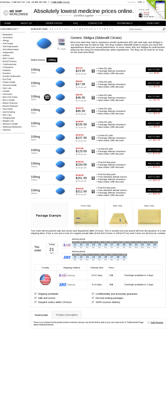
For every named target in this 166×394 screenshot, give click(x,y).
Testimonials (41, 315)
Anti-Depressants (10, 46)
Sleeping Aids (9, 118)
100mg (52, 60)
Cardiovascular (9, 64)
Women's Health (10, 124)
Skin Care (7, 115)
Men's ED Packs (10, 97)
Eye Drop (7, 79)
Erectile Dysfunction (12, 76)
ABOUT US (26, 23)
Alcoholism (8, 37)
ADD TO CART (154, 70)
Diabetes (7, 70)
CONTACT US (95, 23)
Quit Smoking (9, 112)
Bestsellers (8, 34)
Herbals (6, 91)
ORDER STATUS (54, 23)
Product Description (67, 314)
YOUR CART (152, 23)
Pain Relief (8, 109)
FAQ (75, 23)
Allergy (6, 40)
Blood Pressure (10, 61)
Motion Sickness (10, 103)
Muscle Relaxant (10, 106)
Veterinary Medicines (12, 127)
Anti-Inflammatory (11, 49)
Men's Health (9, 100)
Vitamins (7, 130)
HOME (7, 23)
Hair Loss (7, 88)
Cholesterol (8, 67)
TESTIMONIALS (125, 23)
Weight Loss (8, 121)
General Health (10, 85)
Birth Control (8, 58)
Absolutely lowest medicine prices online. (84, 11)
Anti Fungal (8, 43)
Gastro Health (9, 82)
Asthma (6, 55)
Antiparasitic (8, 52)
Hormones (7, 94)
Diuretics (7, 73)
